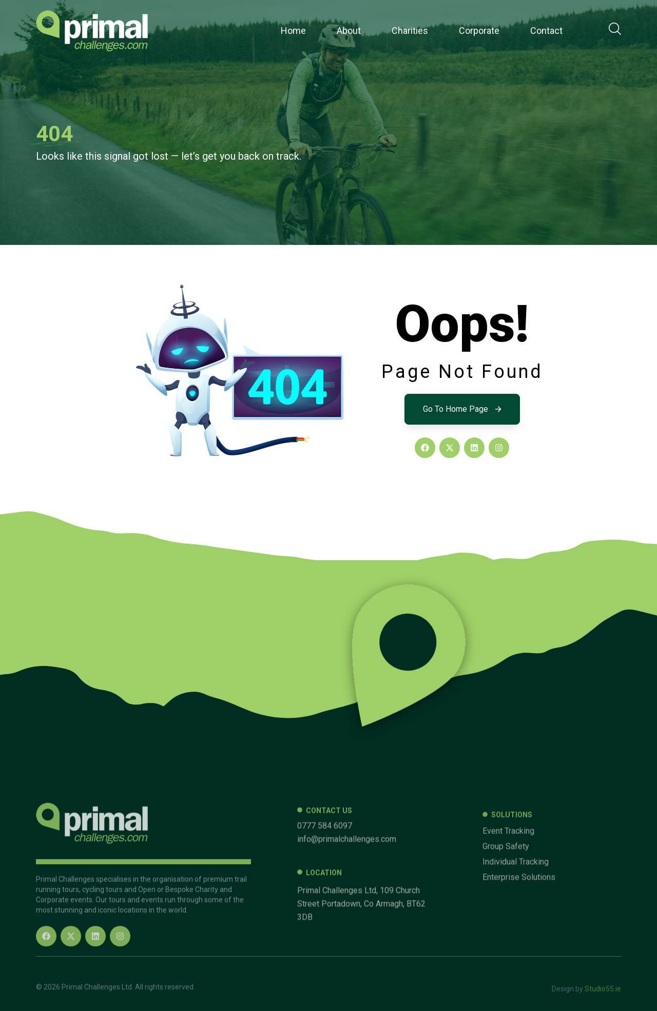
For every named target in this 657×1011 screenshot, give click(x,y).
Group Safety (505, 945)
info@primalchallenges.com (346, 937)
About (349, 30)
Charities (410, 30)
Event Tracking (508, 929)
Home (293, 30)
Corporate (479, 30)
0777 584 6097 (324, 924)
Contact (546, 30)
